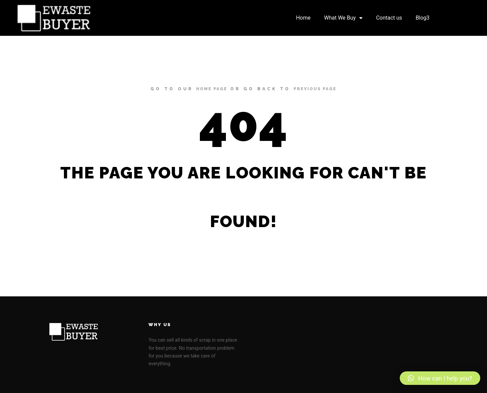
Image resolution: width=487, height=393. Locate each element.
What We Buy (343, 18)
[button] (440, 378)
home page (211, 89)
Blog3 (423, 18)
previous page (315, 89)
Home (303, 18)
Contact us (389, 18)
